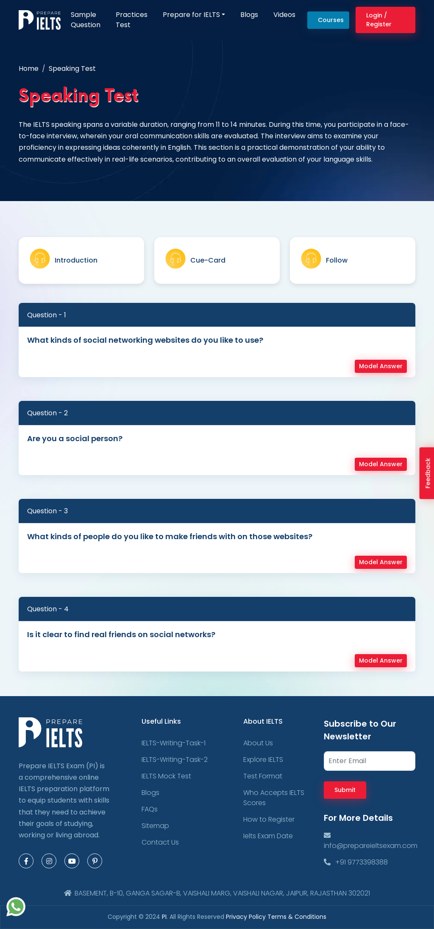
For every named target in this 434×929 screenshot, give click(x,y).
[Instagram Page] (49, 860)
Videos (284, 15)
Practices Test (131, 20)
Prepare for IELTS (191, 15)
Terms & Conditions (296, 916)
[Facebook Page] (26, 860)
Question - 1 (46, 315)
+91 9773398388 (356, 862)
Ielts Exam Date (268, 836)
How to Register (269, 819)
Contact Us (160, 842)
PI (164, 916)
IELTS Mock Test (166, 776)
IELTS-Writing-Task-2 (175, 759)
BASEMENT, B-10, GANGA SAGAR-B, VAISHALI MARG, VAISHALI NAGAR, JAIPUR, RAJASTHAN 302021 (217, 893)
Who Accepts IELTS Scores (273, 798)
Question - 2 (47, 413)
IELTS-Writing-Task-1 (174, 743)
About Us (258, 743)
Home (29, 68)
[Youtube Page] (71, 860)
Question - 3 (47, 511)
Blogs (249, 15)
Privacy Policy (246, 916)
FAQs (150, 809)
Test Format (262, 776)
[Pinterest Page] (94, 860)
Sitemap (155, 826)
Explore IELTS (263, 759)
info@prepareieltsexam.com (370, 841)
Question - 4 (48, 609)
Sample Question (85, 20)
